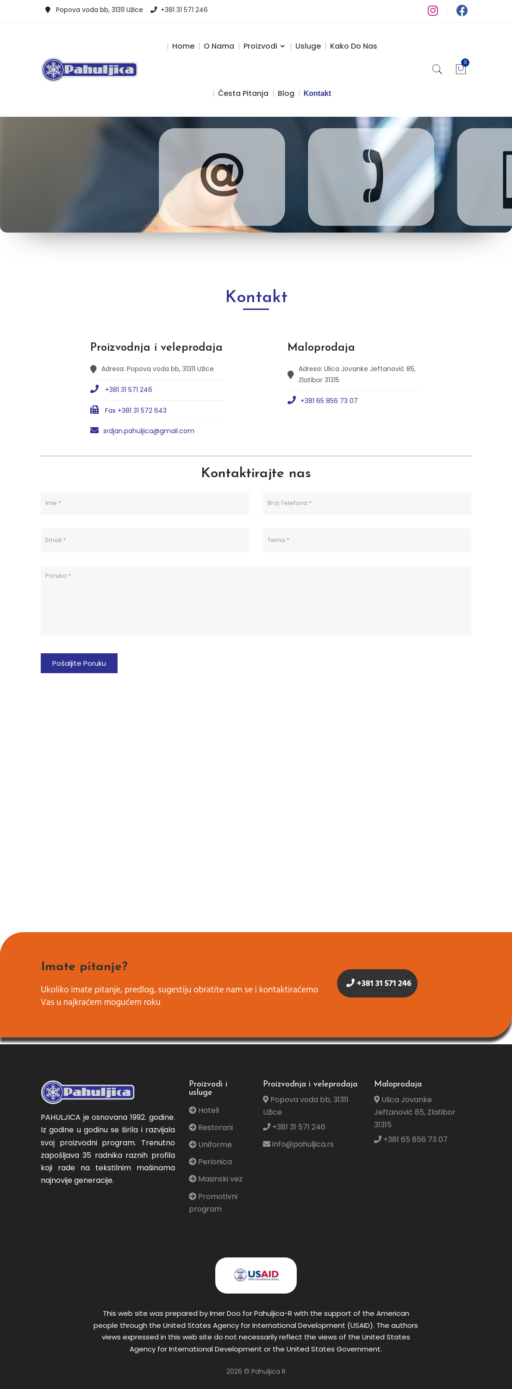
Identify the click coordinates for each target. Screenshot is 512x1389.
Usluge (308, 46)
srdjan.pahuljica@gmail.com (142, 431)
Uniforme (210, 1144)
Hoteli (204, 1110)
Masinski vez (216, 1179)
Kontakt (317, 93)
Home (183, 46)
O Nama (219, 46)
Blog (286, 93)
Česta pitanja (243, 93)
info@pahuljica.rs (298, 1144)
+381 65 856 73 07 (322, 400)
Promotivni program (213, 1202)
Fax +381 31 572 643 (128, 410)
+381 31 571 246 (184, 9)
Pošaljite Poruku (79, 663)
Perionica (210, 1161)
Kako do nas (353, 46)
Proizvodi (265, 46)
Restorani (211, 1127)
